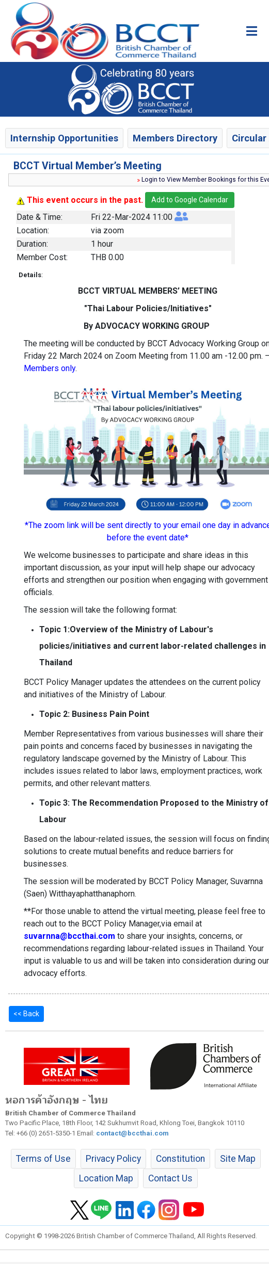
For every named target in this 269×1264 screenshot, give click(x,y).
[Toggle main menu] (252, 31)
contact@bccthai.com (132, 1133)
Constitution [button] (180, 1159)
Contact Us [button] (170, 1178)
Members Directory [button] (175, 138)
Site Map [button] (238, 1159)
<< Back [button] (26, 1014)
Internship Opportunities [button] (64, 138)
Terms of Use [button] (43, 1159)
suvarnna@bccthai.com (69, 936)
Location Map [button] (106, 1178)
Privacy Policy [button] (113, 1159)
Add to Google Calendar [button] (190, 200)
